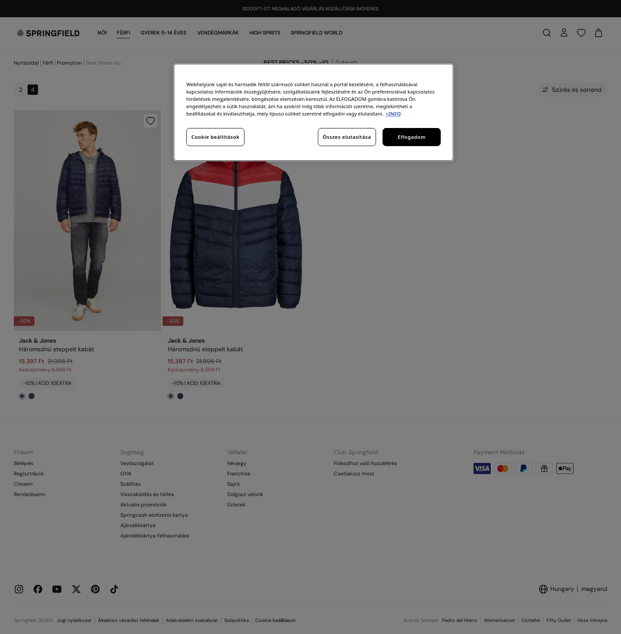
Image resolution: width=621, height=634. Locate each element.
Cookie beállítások (215, 137)
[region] (313, 112)
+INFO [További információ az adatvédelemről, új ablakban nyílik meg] (393, 113)
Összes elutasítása (347, 137)
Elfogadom (412, 137)
